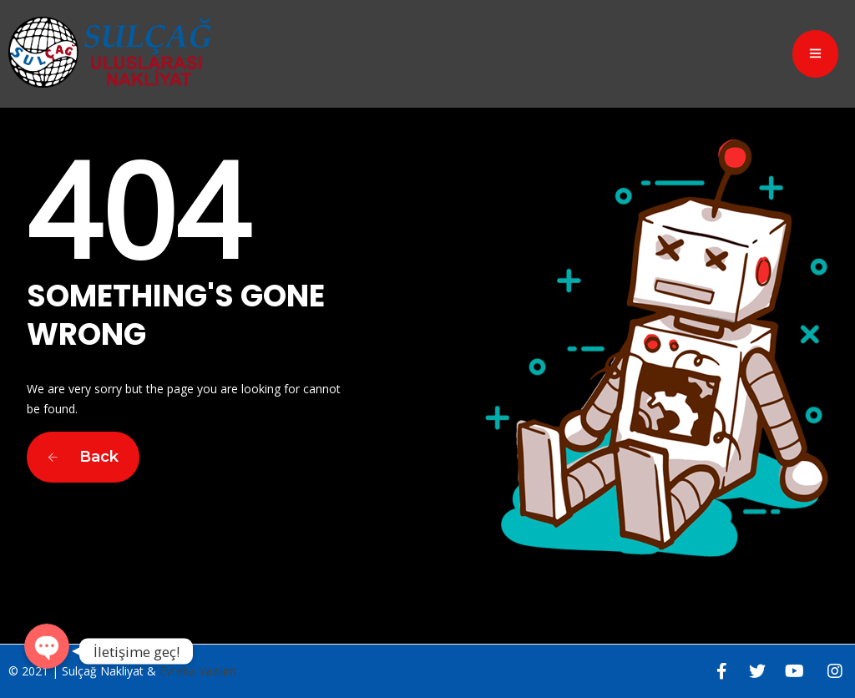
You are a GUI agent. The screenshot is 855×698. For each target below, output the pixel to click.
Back (83, 457)
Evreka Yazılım (197, 671)
